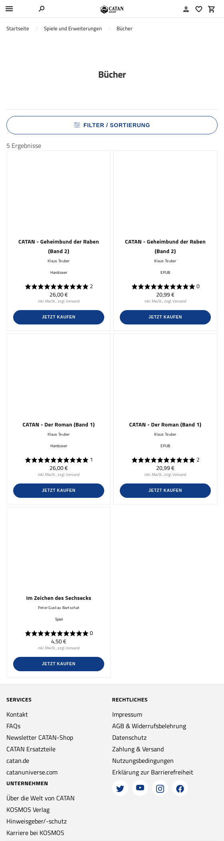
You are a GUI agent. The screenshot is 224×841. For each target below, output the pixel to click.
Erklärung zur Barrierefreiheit (152, 772)
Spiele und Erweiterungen (73, 28)
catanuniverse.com (31, 772)
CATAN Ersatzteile (31, 749)
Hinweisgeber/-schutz (36, 821)
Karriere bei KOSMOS (35, 832)
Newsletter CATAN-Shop (39, 737)
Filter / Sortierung (112, 125)
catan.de (17, 760)
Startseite (17, 28)
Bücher (125, 28)
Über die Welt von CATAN (40, 798)
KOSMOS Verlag (28, 809)
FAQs (13, 726)
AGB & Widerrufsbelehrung (149, 726)
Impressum (127, 714)
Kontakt (17, 714)
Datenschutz (129, 737)
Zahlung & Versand (138, 749)
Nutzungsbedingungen (143, 760)
